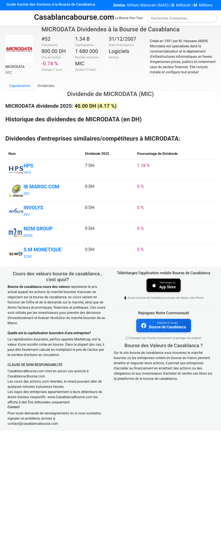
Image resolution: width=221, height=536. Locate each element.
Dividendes (46, 86)
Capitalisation (19, 86)
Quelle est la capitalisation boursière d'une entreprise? (49, 438)
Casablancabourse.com (74, 17)
